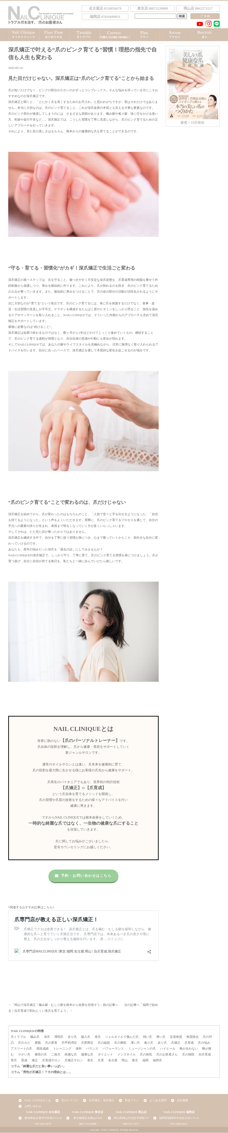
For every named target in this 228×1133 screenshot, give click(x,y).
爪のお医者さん (167, 1054)
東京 (135, 1060)
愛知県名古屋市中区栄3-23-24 (43, 1118)
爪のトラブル (69, 1100)
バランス (92, 1049)
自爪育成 (205, 1054)
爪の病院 (188, 1054)
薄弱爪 (58, 1037)
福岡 (145, 1060)
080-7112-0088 (87, 1124)
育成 (24, 1060)
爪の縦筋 (104, 1043)
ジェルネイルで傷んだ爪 (122, 1037)
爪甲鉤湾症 (69, 1043)
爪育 (101, 1060)
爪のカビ (24, 1043)
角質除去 (192, 1037)
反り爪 (72, 1037)
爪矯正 (175, 1043)
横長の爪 (41, 1054)
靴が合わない (189, 1049)
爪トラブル (18, 1037)
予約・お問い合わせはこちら (82, 876)
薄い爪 (135, 1043)
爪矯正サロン (74, 1060)
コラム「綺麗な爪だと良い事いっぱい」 (38, 1066)
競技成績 (42, 1049)
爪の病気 (146, 1054)
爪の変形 (51, 1043)
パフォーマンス (113, 1049)
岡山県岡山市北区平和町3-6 (131, 1118)
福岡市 (157, 1060)
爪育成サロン (51, 1060)
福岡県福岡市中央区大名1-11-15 (179, 1118)
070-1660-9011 (179, 1124)
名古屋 (112, 1060)
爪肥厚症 (87, 1043)
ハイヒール (167, 1049)
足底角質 (176, 1037)
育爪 (14, 1060)
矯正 (35, 1060)
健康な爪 (87, 1054)
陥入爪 (85, 1037)
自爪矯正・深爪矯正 (101, 1100)
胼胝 (38, 1043)
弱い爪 (147, 1037)
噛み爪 (34, 1037)
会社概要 (182, 1100)
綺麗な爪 (71, 1054)
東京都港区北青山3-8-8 (87, 1118)
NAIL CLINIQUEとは (37, 1100)
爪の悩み (204, 1043)
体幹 (79, 1049)
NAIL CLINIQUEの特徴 (27, 1031)
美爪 (90, 1060)
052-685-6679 (43, 1124)
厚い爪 (160, 1037)
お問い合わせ (32, 1106)
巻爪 (98, 1037)
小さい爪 (24, 1054)
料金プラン (132, 1100)
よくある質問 (157, 1100)
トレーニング (62, 1049)
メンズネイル (126, 1054)
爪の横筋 (120, 1043)
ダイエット (105, 1054)
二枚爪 (55, 1054)
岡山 (125, 1060)
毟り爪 (148, 1043)
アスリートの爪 (21, 1049)
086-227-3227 (131, 1124)
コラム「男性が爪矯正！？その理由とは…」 (41, 1072)
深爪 (47, 1037)
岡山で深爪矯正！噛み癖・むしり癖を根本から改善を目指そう (57, 1005)
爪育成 (189, 1043)
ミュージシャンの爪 (142, 1049)
